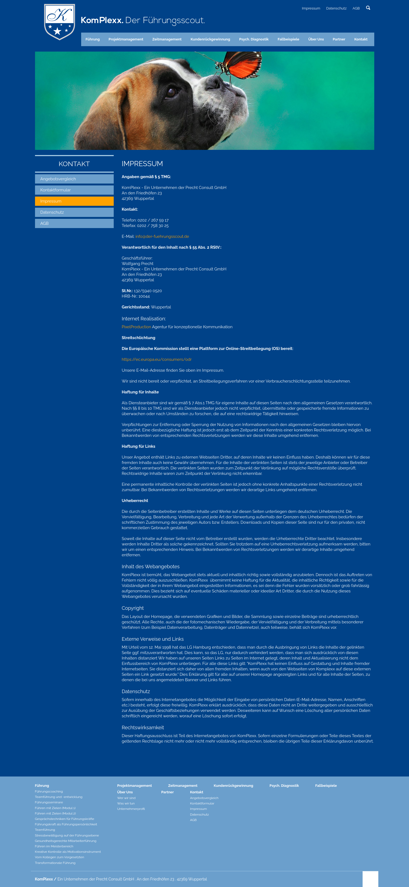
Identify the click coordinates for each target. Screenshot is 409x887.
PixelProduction (136, 326)
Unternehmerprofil (131, 809)
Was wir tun (126, 803)
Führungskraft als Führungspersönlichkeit (66, 824)
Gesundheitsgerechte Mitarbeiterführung (66, 841)
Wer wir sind (126, 798)
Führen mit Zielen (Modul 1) (55, 808)
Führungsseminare (49, 802)
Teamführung (45, 830)
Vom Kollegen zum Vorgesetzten (59, 857)
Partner (339, 39)
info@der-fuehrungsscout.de (162, 236)
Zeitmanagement (167, 39)
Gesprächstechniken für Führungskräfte (64, 819)
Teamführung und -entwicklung (59, 797)
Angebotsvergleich (58, 178)
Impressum (311, 8)
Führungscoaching (49, 791)
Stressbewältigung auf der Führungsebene (67, 835)
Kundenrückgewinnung (210, 39)
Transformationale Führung (55, 863)
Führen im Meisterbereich (54, 846)
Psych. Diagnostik (253, 39)
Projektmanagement (126, 39)
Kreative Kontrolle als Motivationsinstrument (68, 852)
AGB (356, 8)
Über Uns (316, 39)
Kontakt (361, 39)
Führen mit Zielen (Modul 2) (55, 813)
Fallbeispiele (288, 39)
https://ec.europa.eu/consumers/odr (157, 359)
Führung (92, 39)
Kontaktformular (55, 190)
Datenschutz (336, 8)
